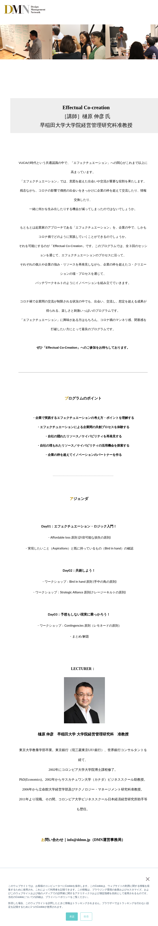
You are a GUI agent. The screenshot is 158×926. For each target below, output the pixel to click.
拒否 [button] (86, 916)
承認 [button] (71, 916)
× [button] (147, 878)
